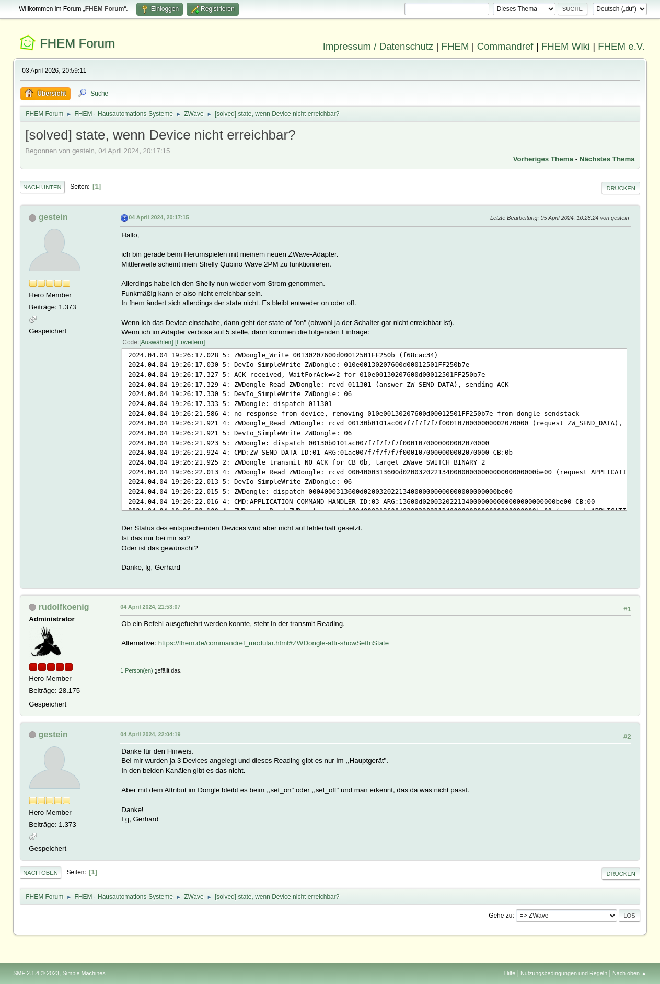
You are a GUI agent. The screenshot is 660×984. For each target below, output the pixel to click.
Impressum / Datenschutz (378, 46)
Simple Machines (84, 973)
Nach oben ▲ (629, 973)
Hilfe (510, 973)
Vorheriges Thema (543, 159)
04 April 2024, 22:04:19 (150, 734)
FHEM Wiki (565, 46)
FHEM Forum (77, 43)
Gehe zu (500, 915)
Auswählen (156, 342)
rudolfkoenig (64, 607)
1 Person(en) (136, 670)
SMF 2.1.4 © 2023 (36, 973)
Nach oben (40, 873)
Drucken (620, 188)
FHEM (455, 46)
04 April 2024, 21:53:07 (150, 607)
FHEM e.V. (621, 46)
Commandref (505, 46)
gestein (53, 217)
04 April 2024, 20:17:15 (159, 217)
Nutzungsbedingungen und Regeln (563, 973)
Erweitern (190, 342)
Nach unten (42, 187)
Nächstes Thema (607, 159)
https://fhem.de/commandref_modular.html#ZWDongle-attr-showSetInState (273, 643)
